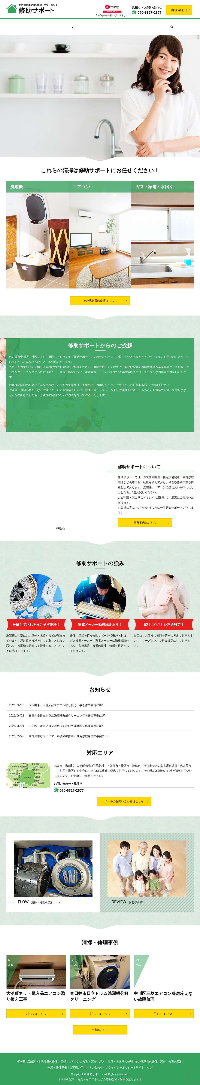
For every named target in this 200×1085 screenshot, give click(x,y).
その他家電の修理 (146, 1063)
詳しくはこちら (36, 1015)
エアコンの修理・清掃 (82, 1063)
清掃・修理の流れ (89, 25)
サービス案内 (62, 25)
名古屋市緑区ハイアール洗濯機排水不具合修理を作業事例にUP (68, 737)
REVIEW (127, 903)
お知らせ (160, 25)
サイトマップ (144, 1069)
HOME (21, 1063)
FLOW (36, 903)
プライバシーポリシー (119, 1069)
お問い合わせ (178, 10)
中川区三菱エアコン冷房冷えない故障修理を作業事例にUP (66, 727)
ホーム (25, 25)
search (179, 24)
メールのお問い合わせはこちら (124, 803)
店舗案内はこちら (145, 524)
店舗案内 (41, 25)
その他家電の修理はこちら (100, 296)
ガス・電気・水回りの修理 (116, 1063)
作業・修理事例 (138, 25)
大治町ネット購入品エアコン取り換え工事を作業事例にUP (66, 706)
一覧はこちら (100, 1031)
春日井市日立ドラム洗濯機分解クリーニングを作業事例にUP (67, 717)
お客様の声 (114, 25)
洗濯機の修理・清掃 (53, 1063)
